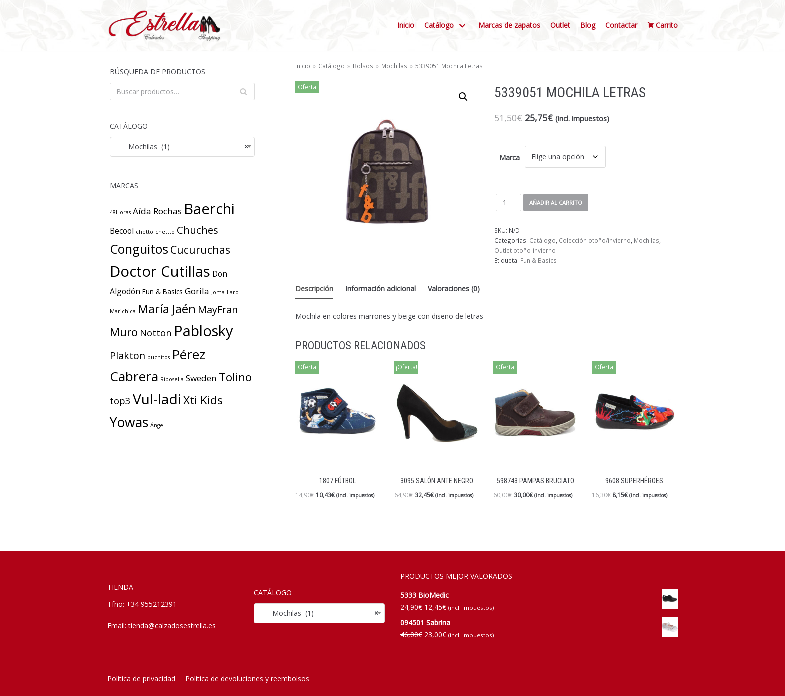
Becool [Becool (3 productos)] (122, 230)
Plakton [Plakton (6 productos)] (127, 355)
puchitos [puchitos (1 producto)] (158, 357)
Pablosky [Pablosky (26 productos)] (203, 330)
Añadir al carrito (555, 202)
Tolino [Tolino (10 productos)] (235, 377)
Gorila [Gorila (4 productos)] (197, 291)
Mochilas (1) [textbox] (182, 147)
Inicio (405, 25)
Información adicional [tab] (380, 288)
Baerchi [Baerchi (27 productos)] (209, 209)
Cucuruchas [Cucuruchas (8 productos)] (200, 249)
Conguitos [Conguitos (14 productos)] (139, 248)
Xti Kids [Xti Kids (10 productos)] (203, 400)
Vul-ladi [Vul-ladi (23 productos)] (157, 398)
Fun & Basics (538, 260)
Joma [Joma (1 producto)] (218, 292)
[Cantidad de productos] (508, 202)
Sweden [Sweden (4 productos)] (201, 378)
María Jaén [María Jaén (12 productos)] (167, 309)
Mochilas (394, 66)
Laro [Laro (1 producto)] (233, 292)
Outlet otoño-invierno (525, 250)
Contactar (621, 25)
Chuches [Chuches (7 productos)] (197, 230)
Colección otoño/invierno (595, 240)
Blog (587, 25)
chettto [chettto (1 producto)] (165, 231)
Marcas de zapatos (509, 25)
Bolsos (363, 66)
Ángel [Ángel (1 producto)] (157, 425)
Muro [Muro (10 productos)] (124, 332)
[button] (463, 97)
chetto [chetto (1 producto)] (144, 231)
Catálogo (331, 66)
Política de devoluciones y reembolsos (247, 678)
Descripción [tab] (314, 288)
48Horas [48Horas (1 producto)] (120, 212)
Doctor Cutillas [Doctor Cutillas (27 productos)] (160, 271)
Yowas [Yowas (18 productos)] (129, 422)
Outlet (560, 25)
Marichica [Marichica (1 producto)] (123, 311)
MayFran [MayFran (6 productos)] (218, 309)
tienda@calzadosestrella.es (172, 625)
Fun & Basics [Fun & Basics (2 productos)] (162, 291)
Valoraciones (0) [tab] (454, 288)
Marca (509, 157)
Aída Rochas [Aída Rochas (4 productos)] (157, 211)
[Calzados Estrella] (167, 25)
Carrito (662, 25)
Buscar (243, 93)
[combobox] (182, 147)
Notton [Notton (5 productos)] (156, 332)
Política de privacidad (141, 678)
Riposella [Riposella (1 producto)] (172, 379)
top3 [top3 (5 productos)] (120, 400)
